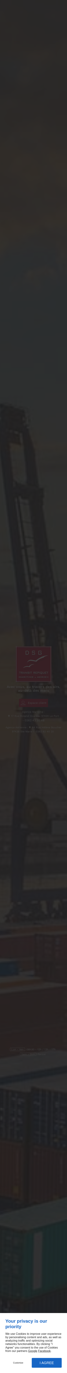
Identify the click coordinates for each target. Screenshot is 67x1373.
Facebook (44, 1350)
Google (32, 1350)
